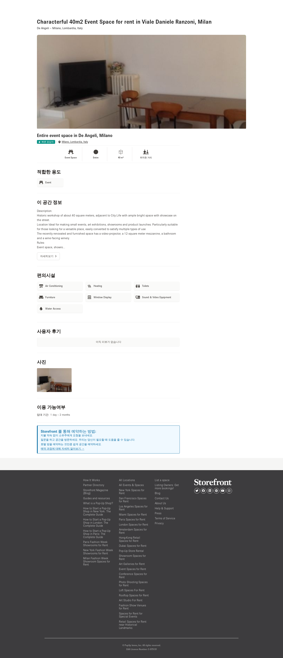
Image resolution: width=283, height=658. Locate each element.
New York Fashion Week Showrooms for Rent (98, 551)
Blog (157, 493)
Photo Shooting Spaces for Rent (133, 583)
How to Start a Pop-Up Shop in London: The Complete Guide (96, 522)
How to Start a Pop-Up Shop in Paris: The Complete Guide (96, 534)
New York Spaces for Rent (131, 491)
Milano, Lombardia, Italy (75, 141)
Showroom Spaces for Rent (132, 557)
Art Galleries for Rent (132, 563)
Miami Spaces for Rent (133, 514)
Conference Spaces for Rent (133, 575)
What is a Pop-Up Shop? (98, 503)
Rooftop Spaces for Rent (134, 595)
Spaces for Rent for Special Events (130, 615)
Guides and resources (96, 498)
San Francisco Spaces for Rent (132, 500)
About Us (160, 503)
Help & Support (164, 508)
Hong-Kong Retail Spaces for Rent (129, 539)
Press (158, 513)
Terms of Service (165, 518)
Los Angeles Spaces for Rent (133, 508)
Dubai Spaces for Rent (132, 545)
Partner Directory (93, 485)
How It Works (91, 480)
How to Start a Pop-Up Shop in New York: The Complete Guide (97, 511)
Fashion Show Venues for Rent (132, 607)
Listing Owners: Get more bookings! (167, 486)
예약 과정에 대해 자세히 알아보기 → (62, 448)
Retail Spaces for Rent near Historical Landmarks (132, 624)
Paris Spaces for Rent (132, 519)
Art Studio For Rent (130, 600)
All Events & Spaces (131, 485)
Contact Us (162, 498)
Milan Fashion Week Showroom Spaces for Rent (96, 561)
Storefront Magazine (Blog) (95, 491)
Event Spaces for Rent (132, 569)
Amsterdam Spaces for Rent (133, 531)
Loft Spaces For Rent (132, 590)
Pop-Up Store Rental (131, 550)
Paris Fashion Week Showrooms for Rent (95, 543)
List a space (162, 480)
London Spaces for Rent (133, 524)
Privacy (159, 523)
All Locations (127, 480)
